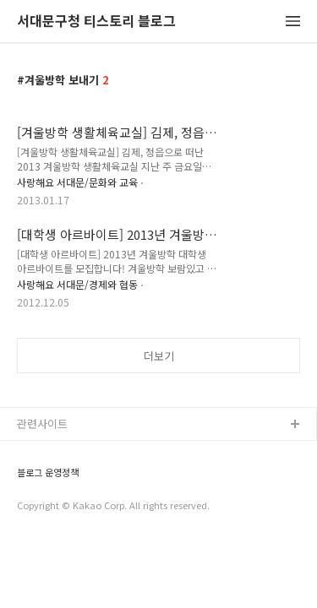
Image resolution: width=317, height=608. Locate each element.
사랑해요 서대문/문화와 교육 (77, 182)
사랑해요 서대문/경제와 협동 (77, 284)
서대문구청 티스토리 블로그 (96, 21)
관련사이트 (42, 423)
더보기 (159, 356)
